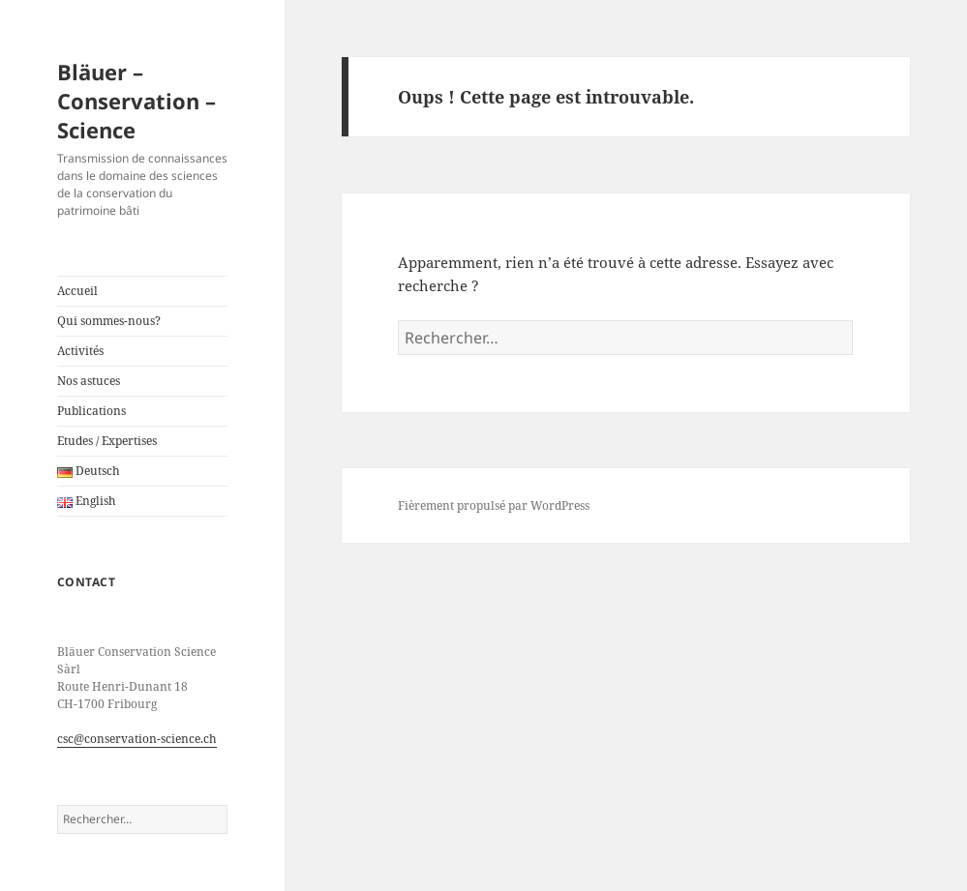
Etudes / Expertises (107, 440)
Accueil (77, 290)
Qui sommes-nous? (109, 320)
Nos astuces (88, 380)
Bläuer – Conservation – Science (136, 100)
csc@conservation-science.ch (137, 738)
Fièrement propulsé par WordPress (493, 505)
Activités (80, 350)
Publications (91, 410)
